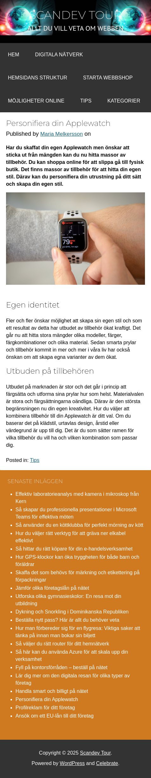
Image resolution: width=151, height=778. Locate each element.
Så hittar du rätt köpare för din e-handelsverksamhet (74, 548)
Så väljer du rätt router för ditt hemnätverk (62, 643)
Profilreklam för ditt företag (45, 707)
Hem (13, 54)
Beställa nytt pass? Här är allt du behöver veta (67, 620)
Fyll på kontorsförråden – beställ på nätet (62, 667)
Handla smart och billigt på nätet (52, 691)
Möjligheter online (36, 100)
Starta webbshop (108, 77)
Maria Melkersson (61, 134)
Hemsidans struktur (37, 77)
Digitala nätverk (59, 54)
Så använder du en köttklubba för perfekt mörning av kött (79, 525)
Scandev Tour (75, 15)
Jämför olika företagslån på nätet (52, 588)
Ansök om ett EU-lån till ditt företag (55, 716)
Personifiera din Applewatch (47, 699)
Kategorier (123, 100)
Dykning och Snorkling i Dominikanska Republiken (72, 611)
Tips (86, 100)
